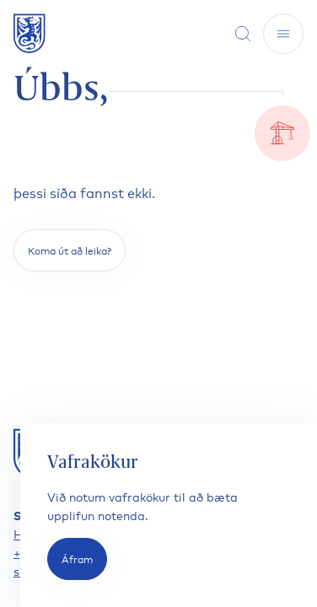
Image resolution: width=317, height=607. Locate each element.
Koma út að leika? (69, 250)
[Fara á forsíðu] (29, 33)
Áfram (77, 558)
